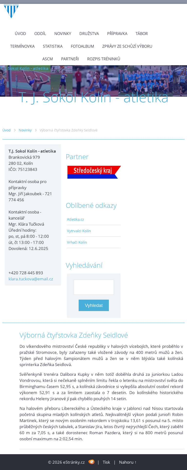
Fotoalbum (82, 46)
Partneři (70, 59)
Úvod (20, 33)
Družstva (89, 33)
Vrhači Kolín (77, 242)
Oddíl (40, 33)
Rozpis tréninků (103, 59)
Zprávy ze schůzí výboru (127, 46)
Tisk (106, 462)
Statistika (53, 46)
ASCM (47, 59)
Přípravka (117, 33)
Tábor (142, 33)
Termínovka (22, 46)
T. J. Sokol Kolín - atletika (24, 68)
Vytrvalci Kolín (79, 230)
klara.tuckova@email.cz (31, 279)
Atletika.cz (75, 219)
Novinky (62, 33)
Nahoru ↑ (128, 462)
